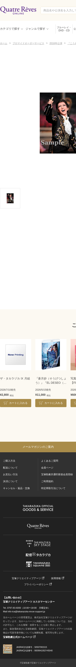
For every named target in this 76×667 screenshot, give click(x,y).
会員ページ (47, 467)
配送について (10, 467)
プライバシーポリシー (36, 584)
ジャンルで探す (35, 28)
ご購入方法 (9, 460)
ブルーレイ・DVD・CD (64, 29)
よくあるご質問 (49, 460)
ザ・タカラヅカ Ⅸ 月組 (15, 378)
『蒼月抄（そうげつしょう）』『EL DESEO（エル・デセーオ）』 (50, 381)
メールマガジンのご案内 (38, 446)
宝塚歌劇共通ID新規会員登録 (57, 474)
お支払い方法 (10, 474)
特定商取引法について (53, 488)
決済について (10, 481)
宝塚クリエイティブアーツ (26, 578)
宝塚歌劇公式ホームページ (17, 637)
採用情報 (56, 578)
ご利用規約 (47, 481)
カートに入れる (18, 402)
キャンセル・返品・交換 (16, 488)
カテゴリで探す (10, 28)
